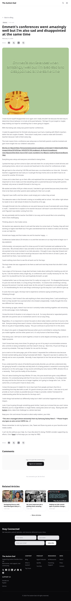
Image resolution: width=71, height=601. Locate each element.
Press (61, 563)
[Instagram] (9, 570)
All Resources (52, 559)
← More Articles (35, 515)
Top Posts (28, 568)
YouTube (39, 566)
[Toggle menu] (67, 3)
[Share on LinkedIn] (18, 43)
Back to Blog (7, 18)
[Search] (63, 3)
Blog (26, 559)
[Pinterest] (18, 570)
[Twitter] (3, 570)
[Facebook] (6, 570)
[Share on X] (14, 43)
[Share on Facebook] (9, 43)
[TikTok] (15, 570)
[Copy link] (23, 43)
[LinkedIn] (12, 570)
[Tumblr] (21, 570)
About (61, 559)
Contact (62, 566)
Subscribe (51, 543)
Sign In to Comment (35, 464)
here (13, 434)
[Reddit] (3, 573)
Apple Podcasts (41, 559)
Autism (4, 410)
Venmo (4, 586)
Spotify (39, 563)
